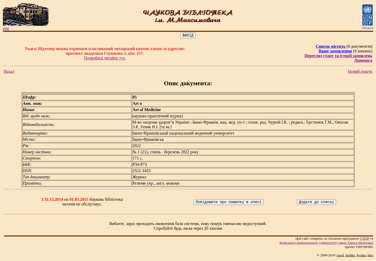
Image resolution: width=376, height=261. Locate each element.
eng (6, 28)
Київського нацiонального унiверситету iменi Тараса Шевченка (326, 243)
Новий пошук (360, 72)
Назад (9, 72)
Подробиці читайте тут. (105, 59)
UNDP (364, 239)
